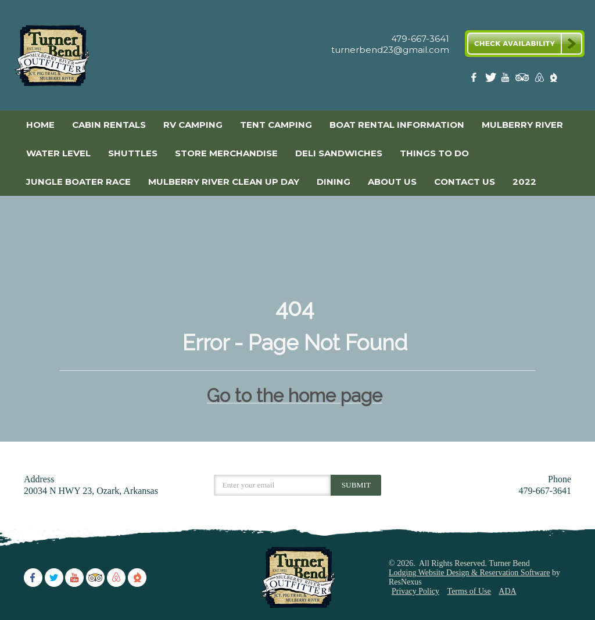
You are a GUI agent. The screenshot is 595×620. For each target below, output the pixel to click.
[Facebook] (475, 79)
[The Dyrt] (553, 79)
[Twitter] (491, 79)
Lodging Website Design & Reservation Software (469, 572)
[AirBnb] (538, 79)
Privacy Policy (415, 591)
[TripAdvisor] (522, 79)
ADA (507, 591)
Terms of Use (469, 591)
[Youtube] (506, 79)
